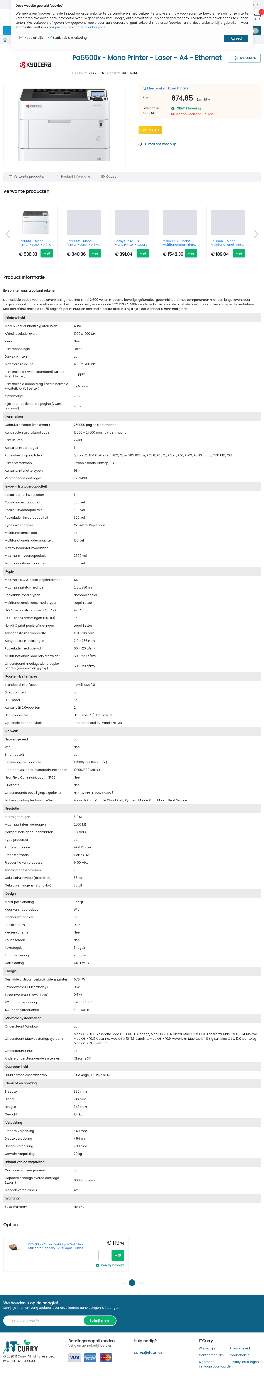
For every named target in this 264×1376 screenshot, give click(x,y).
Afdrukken (244, 58)
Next (142, 1282)
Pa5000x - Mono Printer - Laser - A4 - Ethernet (34, 243)
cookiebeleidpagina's (89, 27)
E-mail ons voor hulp (160, 144)
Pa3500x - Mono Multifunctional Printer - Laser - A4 (227, 243)
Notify (150, 130)
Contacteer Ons (211, 1355)
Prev (122, 1282)
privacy (60, 27)
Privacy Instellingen (244, 1362)
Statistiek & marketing (67, 38)
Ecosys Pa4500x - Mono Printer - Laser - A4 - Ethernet (131, 243)
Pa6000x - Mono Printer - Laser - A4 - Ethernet (82, 243)
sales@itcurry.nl (149, 1352)
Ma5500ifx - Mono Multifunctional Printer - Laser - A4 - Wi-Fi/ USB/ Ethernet (179, 243)
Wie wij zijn (207, 1348)
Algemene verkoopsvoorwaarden (216, 1364)
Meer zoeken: (165, 88)
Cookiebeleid (239, 1355)
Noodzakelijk (31, 38)
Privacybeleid (240, 1348)
